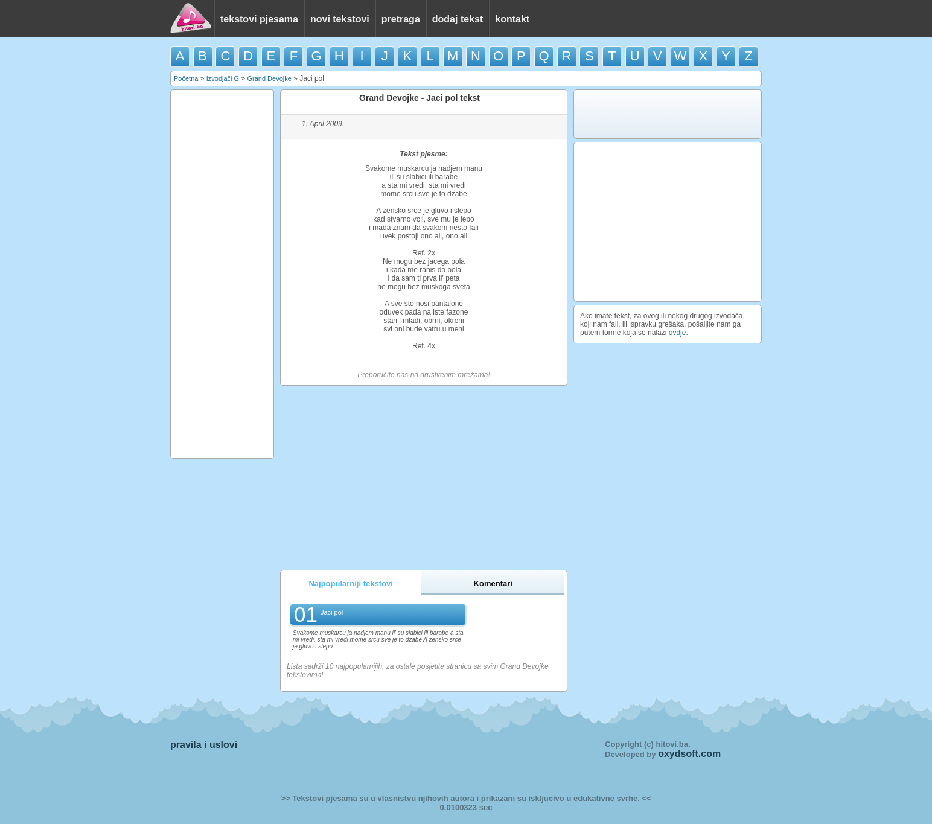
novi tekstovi (339, 19)
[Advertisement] (222, 274)
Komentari (493, 583)
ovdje (677, 332)
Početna (186, 78)
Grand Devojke (269, 78)
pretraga (400, 19)
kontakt (512, 19)
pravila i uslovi (203, 744)
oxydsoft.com (689, 754)
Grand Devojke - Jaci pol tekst (419, 98)
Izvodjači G (222, 78)
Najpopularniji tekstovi (350, 583)
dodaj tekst (457, 19)
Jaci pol (332, 612)
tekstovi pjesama (259, 19)
